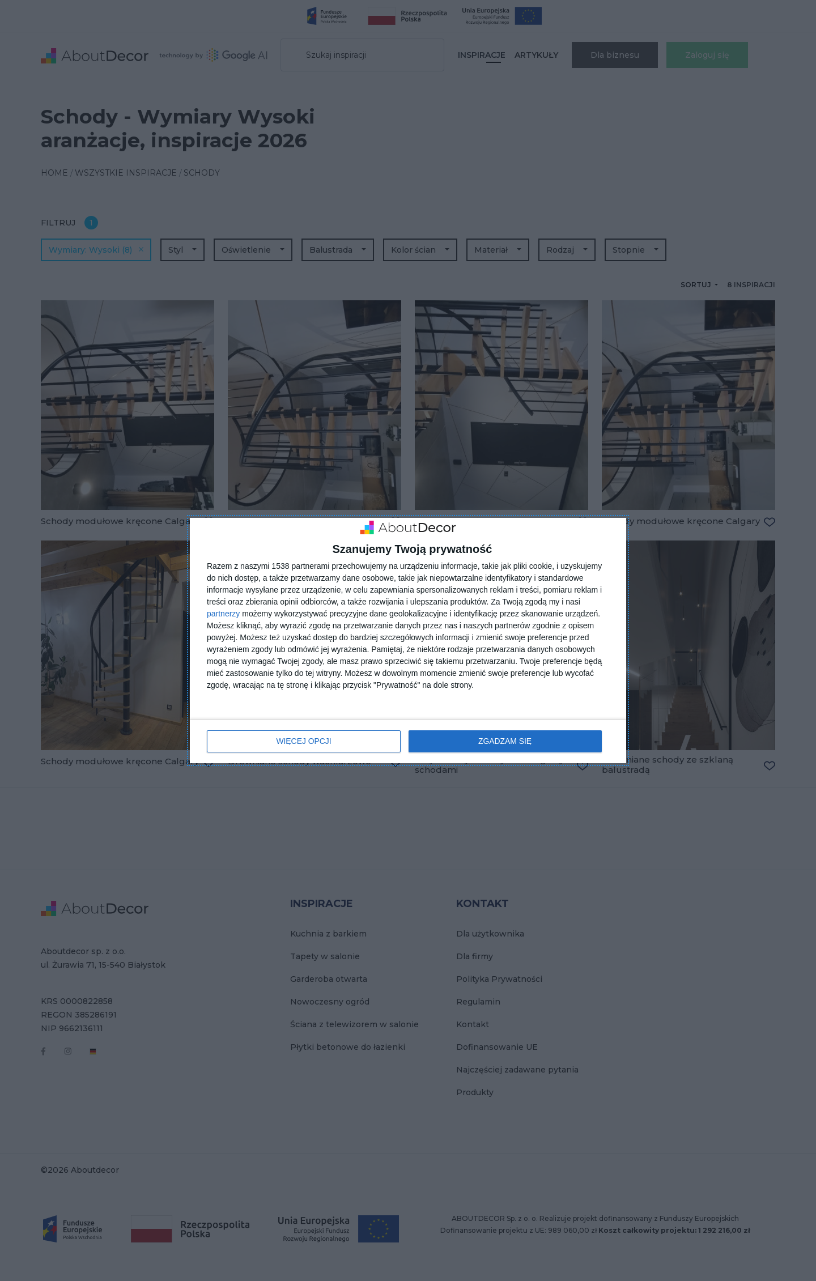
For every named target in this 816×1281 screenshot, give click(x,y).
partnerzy (223, 614)
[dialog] (408, 640)
